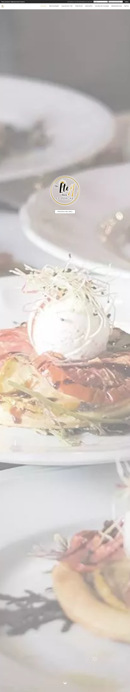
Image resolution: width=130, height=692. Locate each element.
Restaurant (54, 6)
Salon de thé (67, 6)
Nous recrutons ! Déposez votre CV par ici (12, 1)
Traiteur (79, 6)
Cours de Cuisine (102, 6)
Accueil (44, 6)
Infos (126, 6)
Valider (127, 1)
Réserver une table (65, 211)
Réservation (116, 6)
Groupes (88, 6)
